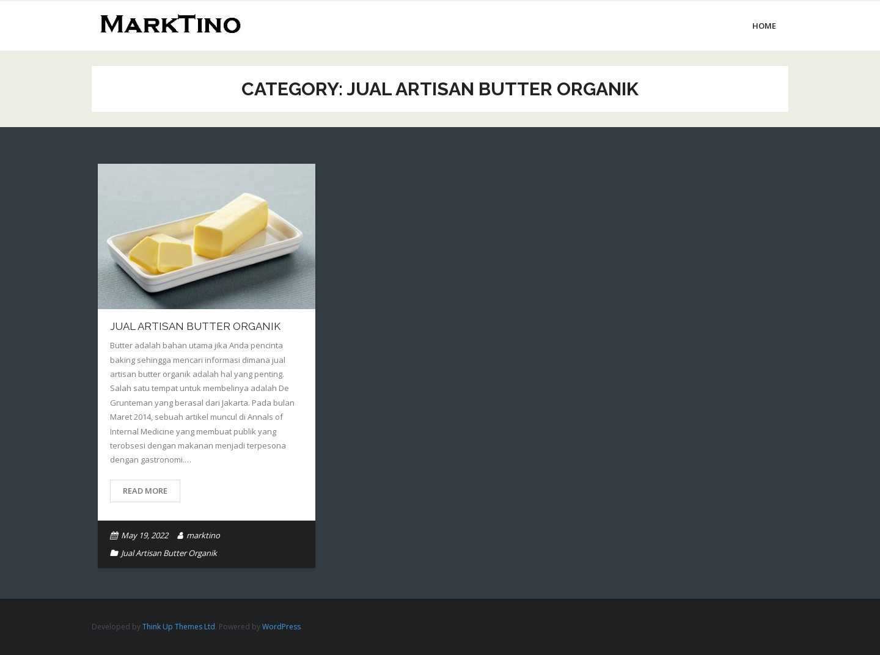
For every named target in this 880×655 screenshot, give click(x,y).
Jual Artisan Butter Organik (195, 326)
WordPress (281, 626)
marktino (203, 535)
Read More (145, 490)
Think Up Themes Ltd (178, 626)
